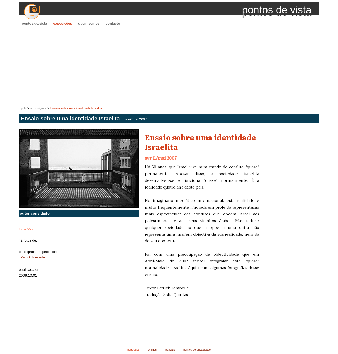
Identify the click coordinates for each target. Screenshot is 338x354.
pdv (23, 108)
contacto (113, 23)
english (152, 349)
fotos (26, 229)
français (170, 349)
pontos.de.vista (34, 23)
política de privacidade (197, 349)
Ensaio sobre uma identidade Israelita (76, 108)
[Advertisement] (169, 66)
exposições (62, 23)
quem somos (88, 23)
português (133, 349)
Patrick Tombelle (33, 257)
